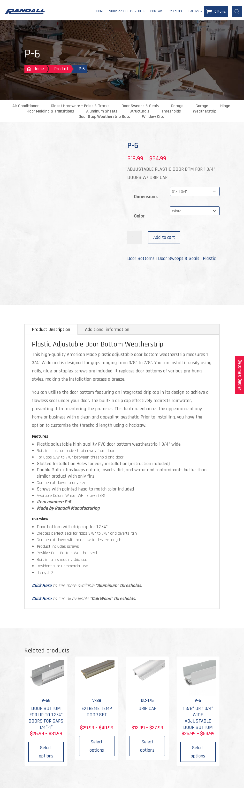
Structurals (139, 111)
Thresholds (171, 111)
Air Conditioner (25, 106)
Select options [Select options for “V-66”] (46, 752)
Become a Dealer (240, 375)
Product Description (51, 330)
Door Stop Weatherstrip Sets (104, 117)
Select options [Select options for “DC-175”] (147, 746)
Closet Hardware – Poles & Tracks (80, 106)
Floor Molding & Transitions (50, 111)
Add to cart (164, 237)
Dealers (193, 11)
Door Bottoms (140, 259)
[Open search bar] (237, 11)
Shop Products (121, 11)
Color (139, 216)
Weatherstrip (204, 111)
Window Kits (153, 117)
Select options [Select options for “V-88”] (97, 746)
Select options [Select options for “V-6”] (198, 752)
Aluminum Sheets (101, 111)
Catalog (175, 11)
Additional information (107, 330)
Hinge (225, 106)
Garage (177, 106)
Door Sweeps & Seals (140, 106)
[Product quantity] (134, 237)
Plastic (209, 259)
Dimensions (146, 197)
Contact (157, 11)
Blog (141, 11)
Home (100, 11)
